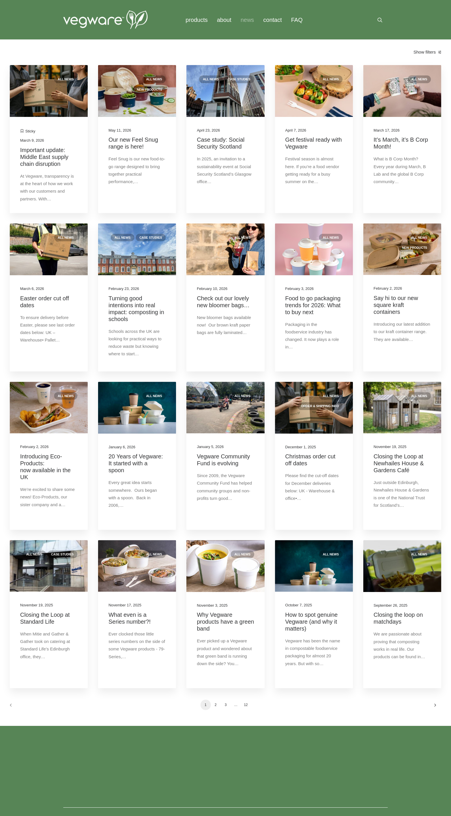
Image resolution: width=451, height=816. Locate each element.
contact (272, 20)
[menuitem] (196, 19)
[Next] (433, 707)
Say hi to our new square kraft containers (396, 305)
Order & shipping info (320, 406)
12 (246, 705)
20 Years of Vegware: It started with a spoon (135, 463)
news (247, 20)
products (197, 20)
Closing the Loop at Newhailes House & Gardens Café (399, 463)
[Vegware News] (105, 19)
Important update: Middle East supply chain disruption (44, 157)
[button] (382, 19)
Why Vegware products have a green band (225, 622)
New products (149, 89)
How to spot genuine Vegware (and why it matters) (311, 622)
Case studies (239, 79)
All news (66, 79)
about (224, 20)
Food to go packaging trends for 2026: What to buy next (313, 305)
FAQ (297, 20)
